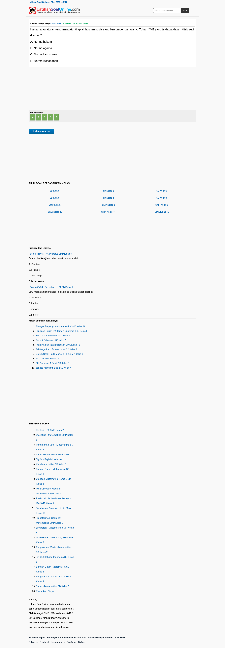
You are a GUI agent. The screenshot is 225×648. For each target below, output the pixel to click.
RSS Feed (120, 637)
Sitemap (108, 637)
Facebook (45, 642)
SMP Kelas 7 (56, 23)
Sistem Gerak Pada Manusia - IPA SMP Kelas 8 (59, 354)
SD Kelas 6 (161, 197)
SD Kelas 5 (108, 197)
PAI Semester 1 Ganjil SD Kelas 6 (52, 363)
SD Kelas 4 (55, 197)
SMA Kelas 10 (55, 211)
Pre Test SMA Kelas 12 (47, 358)
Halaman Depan (37, 637)
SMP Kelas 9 (161, 204)
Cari (185, 10)
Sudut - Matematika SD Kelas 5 (52, 586)
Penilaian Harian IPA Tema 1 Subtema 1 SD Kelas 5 (61, 331)
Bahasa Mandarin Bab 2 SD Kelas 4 (53, 367)
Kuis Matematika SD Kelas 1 (51, 464)
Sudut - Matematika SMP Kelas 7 (53, 454)
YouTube (71, 642)
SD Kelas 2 (108, 190)
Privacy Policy (95, 637)
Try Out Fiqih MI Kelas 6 (49, 459)
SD (52, 2)
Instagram (56, 642)
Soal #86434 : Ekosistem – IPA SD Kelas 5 (51, 287)
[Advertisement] (112, 88)
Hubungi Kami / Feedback (60, 637)
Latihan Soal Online (39, 2)
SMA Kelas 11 (108, 211)
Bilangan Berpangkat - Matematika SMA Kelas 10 (61, 326)
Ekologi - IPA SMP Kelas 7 (50, 430)
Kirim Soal (80, 637)
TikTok (81, 642)
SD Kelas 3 (161, 190)
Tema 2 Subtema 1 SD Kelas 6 (51, 340)
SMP (58, 2)
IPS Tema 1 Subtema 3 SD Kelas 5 (53, 335)
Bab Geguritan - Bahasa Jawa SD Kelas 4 (56, 349)
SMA (64, 2)
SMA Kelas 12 (162, 211)
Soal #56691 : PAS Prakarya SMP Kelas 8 (51, 253)
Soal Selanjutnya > (41, 131)
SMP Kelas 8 (108, 204)
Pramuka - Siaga (45, 591)
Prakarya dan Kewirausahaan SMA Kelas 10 (58, 344)
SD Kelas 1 (55, 190)
